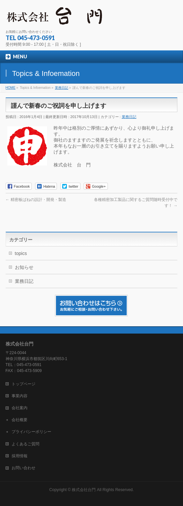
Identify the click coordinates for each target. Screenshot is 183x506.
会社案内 (19, 408)
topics (21, 253)
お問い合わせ (23, 468)
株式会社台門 (84, 489)
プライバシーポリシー (31, 431)
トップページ (23, 384)
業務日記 (129, 117)
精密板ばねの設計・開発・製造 (36, 199)
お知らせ (24, 267)
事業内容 (19, 396)
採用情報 (19, 456)
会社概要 (19, 419)
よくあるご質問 (25, 444)
